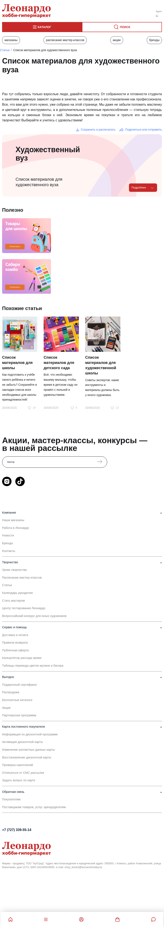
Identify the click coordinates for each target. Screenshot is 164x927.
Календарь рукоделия (17, 593)
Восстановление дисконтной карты (26, 757)
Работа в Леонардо (15, 528)
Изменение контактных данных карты (28, 749)
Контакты (8, 551)
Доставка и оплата (15, 635)
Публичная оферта (15, 650)
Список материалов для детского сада (59, 362)
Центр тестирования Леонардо (23, 608)
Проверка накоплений (17, 765)
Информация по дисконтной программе (30, 734)
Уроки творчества (14, 569)
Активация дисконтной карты (22, 742)
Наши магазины (13, 520)
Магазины (10, 40)
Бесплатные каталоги (17, 700)
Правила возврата (15, 642)
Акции (117, 40)
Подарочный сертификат (19, 684)
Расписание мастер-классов (65, 40)
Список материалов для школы (17, 362)
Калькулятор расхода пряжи (22, 658)
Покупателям (11, 799)
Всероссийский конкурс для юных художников (34, 616)
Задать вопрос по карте (18, 780)
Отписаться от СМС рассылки (23, 772)
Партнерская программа (19, 715)
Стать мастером (13, 600)
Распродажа (10, 692)
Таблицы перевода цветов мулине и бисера (32, 665)
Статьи (4, 50)
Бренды (154, 40)
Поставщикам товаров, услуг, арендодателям (34, 807)
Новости (8, 535)
